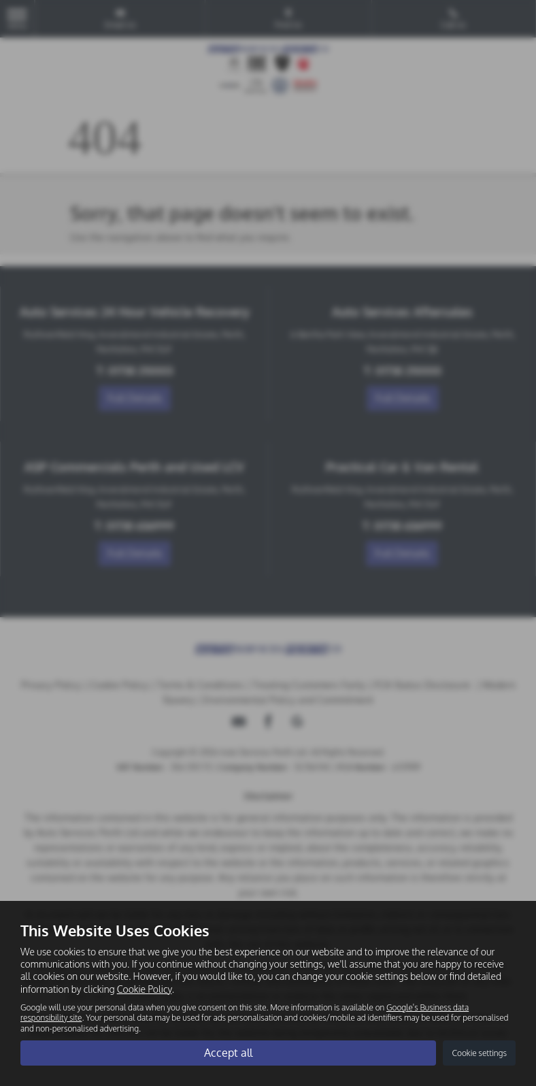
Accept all (228, 1052)
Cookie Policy (144, 989)
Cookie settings (479, 1053)
